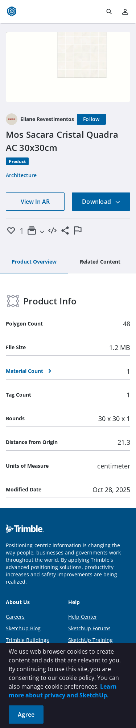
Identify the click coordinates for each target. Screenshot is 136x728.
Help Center (82, 616)
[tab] (34, 262)
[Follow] (91, 119)
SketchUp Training (90, 639)
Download (101, 202)
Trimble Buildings (27, 639)
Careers (15, 616)
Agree (26, 715)
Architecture (21, 175)
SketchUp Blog (23, 628)
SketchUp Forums (89, 628)
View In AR (35, 202)
